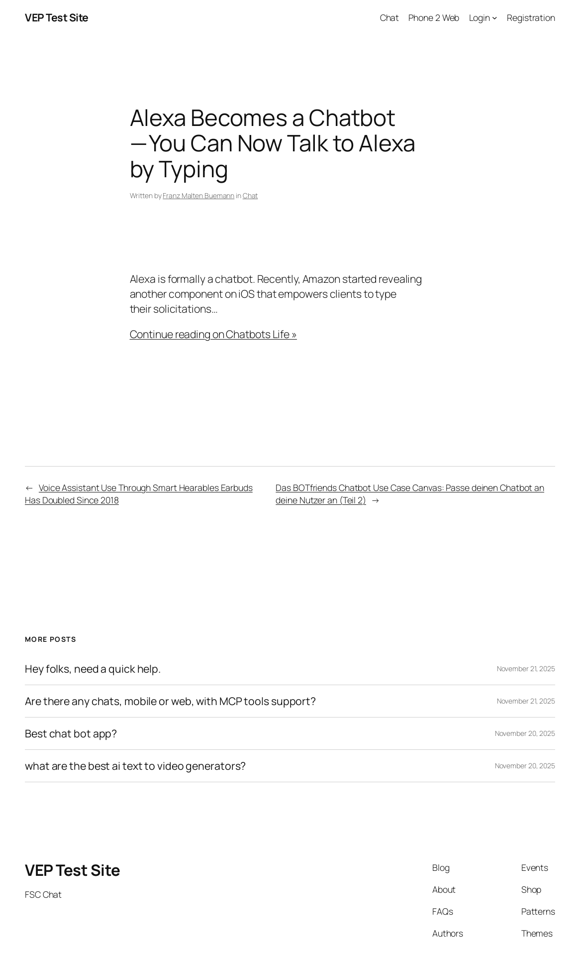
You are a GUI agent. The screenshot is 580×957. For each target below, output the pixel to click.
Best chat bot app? (71, 733)
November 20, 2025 (525, 733)
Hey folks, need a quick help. (93, 669)
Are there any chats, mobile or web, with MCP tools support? (170, 701)
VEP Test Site (57, 17)
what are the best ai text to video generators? (135, 766)
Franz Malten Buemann (198, 195)
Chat (250, 195)
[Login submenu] (494, 17)
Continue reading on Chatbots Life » (213, 334)
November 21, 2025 (526, 668)
